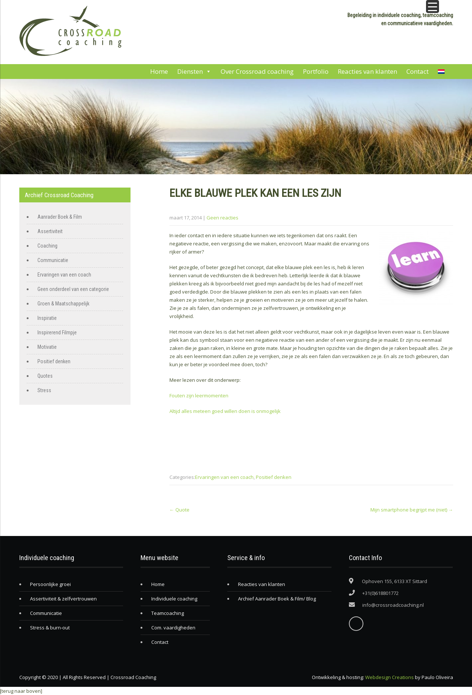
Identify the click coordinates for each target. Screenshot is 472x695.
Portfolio (316, 71)
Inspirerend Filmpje (57, 332)
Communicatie (52, 260)
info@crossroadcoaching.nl (393, 605)
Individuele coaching (174, 598)
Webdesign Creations (389, 677)
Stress (44, 390)
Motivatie (47, 347)
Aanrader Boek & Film (59, 217)
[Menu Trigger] (432, 6)
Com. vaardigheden (173, 627)
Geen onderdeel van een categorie (73, 289)
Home (159, 71)
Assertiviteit (50, 231)
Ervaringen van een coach (224, 477)
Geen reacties (222, 217)
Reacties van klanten (367, 71)
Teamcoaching (167, 613)
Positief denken (273, 477)
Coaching (47, 246)
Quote (179, 509)
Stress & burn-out (50, 627)
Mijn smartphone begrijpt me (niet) (411, 509)
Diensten (194, 71)
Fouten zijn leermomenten (198, 395)
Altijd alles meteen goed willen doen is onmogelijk (225, 411)
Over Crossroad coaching (257, 71)
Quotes (45, 376)
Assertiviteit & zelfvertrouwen (63, 598)
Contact (417, 71)
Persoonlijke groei (50, 584)
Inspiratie (47, 318)
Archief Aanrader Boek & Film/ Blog (277, 598)
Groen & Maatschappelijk (63, 304)
